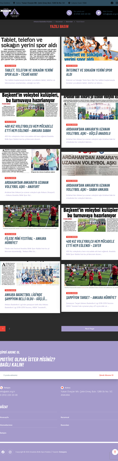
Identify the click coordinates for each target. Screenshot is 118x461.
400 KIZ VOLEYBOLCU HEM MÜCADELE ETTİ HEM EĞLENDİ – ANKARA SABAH (25, 130)
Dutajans (63, 452)
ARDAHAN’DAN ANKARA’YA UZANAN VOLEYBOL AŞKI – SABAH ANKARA (88, 187)
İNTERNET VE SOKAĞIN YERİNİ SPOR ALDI (89, 72)
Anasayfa (4, 417)
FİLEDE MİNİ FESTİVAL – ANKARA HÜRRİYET (25, 240)
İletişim (3, 433)
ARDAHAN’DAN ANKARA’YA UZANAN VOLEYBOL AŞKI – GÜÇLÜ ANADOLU (88, 131)
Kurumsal (65, 417)
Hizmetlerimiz (6, 425)
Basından (65, 425)
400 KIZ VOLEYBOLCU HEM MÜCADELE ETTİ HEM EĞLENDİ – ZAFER (86, 245)
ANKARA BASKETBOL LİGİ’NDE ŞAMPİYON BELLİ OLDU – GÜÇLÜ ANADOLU (25, 298)
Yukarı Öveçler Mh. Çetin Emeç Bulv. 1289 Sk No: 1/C (43, 3)
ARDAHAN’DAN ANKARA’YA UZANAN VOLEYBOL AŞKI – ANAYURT (26, 184)
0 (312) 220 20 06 (9, 395)
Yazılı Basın (10, 66)
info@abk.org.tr (7, 391)
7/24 (84, 3)
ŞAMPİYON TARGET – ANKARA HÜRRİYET (84, 299)
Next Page (89, 329)
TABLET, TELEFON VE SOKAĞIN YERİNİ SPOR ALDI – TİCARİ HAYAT (26, 72)
